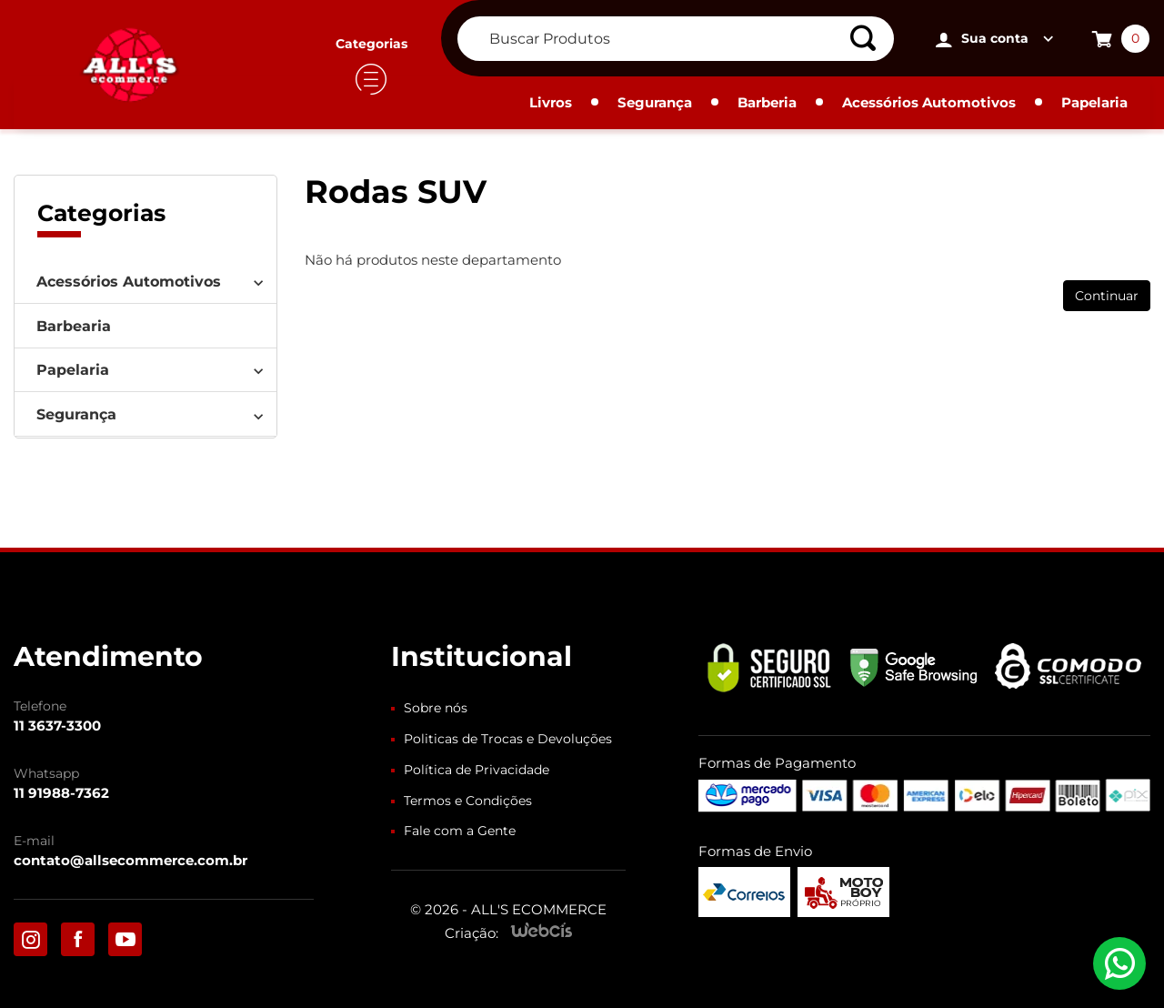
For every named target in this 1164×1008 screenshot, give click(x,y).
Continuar (1107, 295)
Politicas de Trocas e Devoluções (508, 739)
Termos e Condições (468, 800)
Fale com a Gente (460, 830)
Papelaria (1094, 102)
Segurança (654, 102)
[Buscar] (869, 38)
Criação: (471, 933)
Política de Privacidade (476, 769)
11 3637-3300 (57, 725)
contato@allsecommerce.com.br (130, 860)
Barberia (767, 102)
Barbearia (73, 326)
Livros (550, 102)
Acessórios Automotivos (929, 102)
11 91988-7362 (61, 792)
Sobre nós (435, 708)
